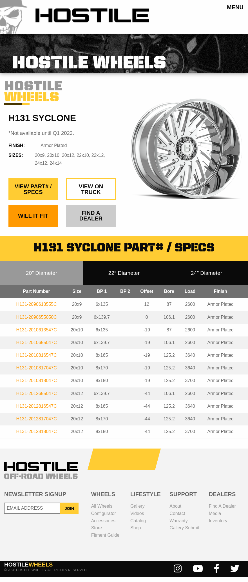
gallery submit (184, 533)
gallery (137, 511)
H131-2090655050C (36, 322)
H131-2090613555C (36, 309)
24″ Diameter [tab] (206, 278)
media (215, 518)
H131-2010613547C (36, 335)
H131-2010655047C (36, 347)
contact (177, 518)
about (175, 511)
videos (137, 518)
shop (135, 533)
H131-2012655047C (36, 398)
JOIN (69, 513)
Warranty (178, 525)
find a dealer (90, 221)
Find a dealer (222, 511)
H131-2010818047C (36, 385)
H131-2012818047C (36, 436)
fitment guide (105, 540)
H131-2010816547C (36, 360)
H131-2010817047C (36, 373)
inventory (218, 525)
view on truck (91, 194)
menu (235, 7)
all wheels (102, 511)
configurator (103, 518)
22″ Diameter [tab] (124, 278)
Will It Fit (33, 221)
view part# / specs (33, 194)
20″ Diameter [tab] (41, 278)
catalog (138, 525)
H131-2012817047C (36, 424)
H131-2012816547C (36, 411)
